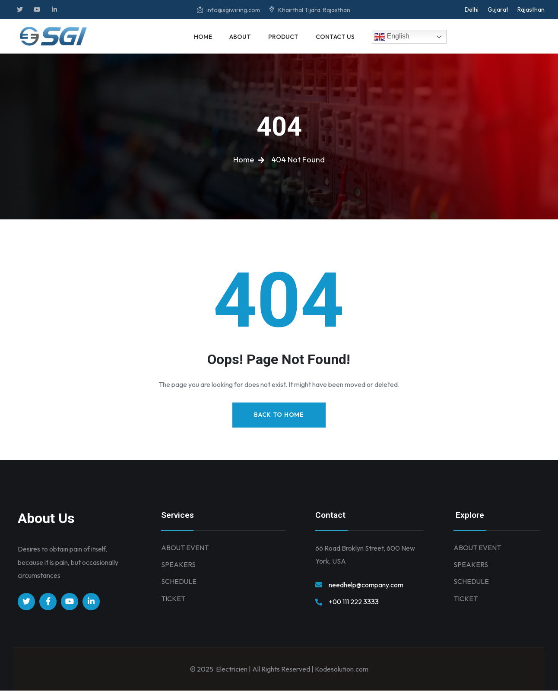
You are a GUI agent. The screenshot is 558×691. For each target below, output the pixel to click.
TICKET (173, 600)
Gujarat (498, 9)
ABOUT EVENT (185, 548)
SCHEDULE (179, 582)
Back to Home (279, 415)
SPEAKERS (178, 565)
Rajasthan (531, 9)
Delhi (472, 9)
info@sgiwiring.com (228, 10)
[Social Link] (19, 9)
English (391, 37)
